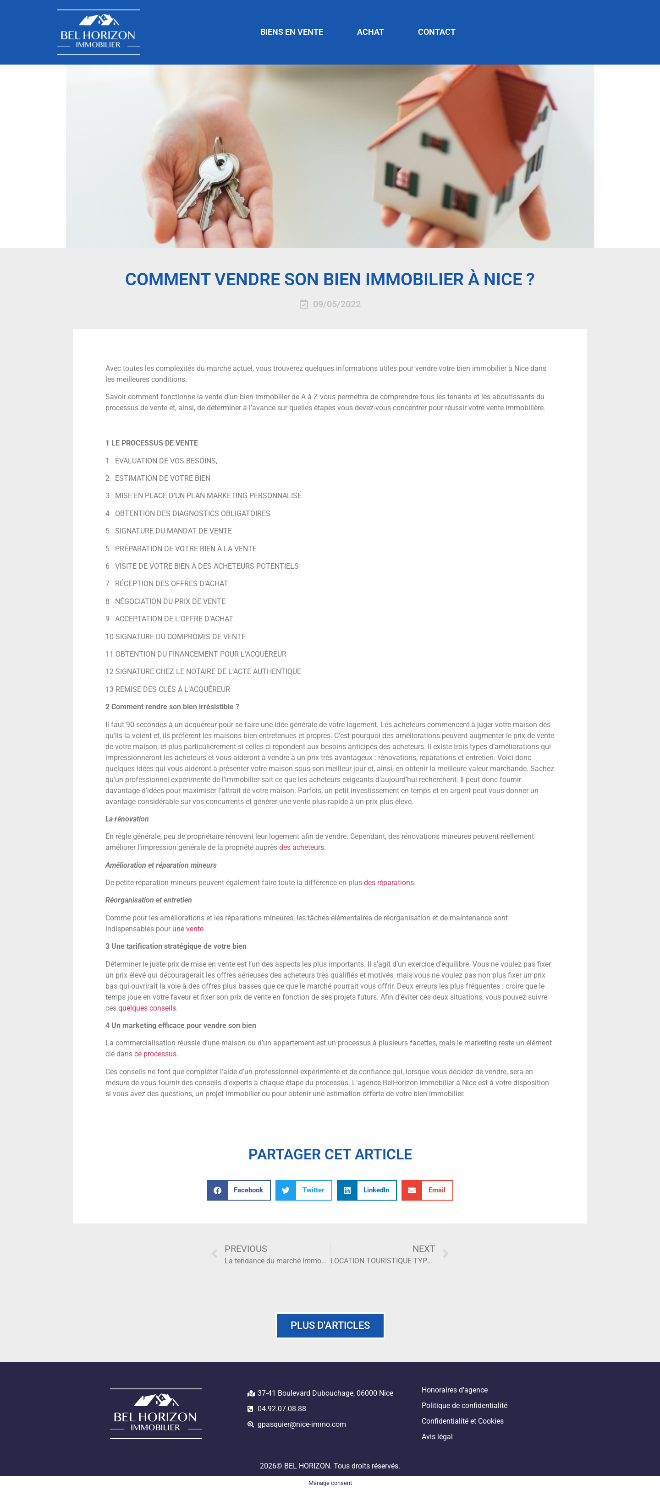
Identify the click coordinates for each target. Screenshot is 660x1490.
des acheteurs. (302, 847)
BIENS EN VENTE (291, 32)
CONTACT (437, 32)
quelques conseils (147, 1008)
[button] (239, 1190)
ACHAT (370, 32)
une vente (188, 928)
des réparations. (390, 882)
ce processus (154, 1054)
